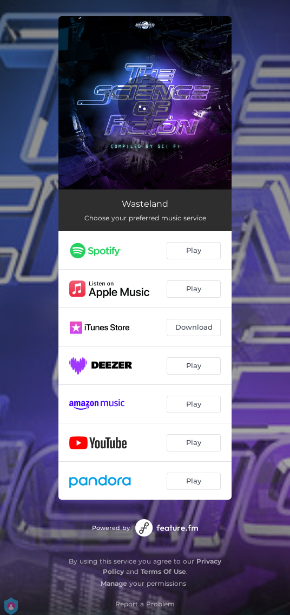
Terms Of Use (163, 571)
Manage (114, 583)
